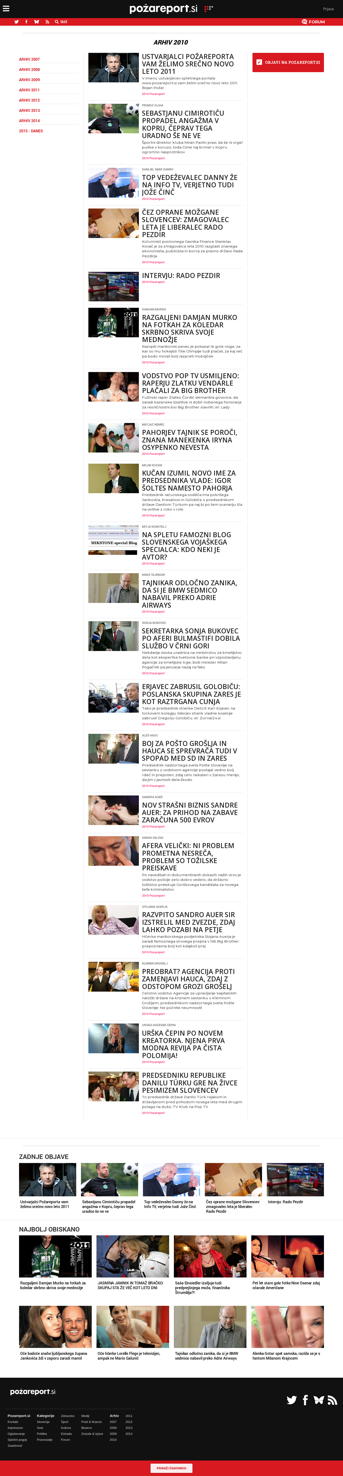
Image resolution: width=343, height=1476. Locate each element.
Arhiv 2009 (29, 80)
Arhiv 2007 (29, 59)
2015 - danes (31, 131)
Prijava (328, 9)
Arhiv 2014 (29, 121)
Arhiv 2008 (29, 69)
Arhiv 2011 (29, 90)
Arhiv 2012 (29, 100)
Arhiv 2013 (29, 110)
